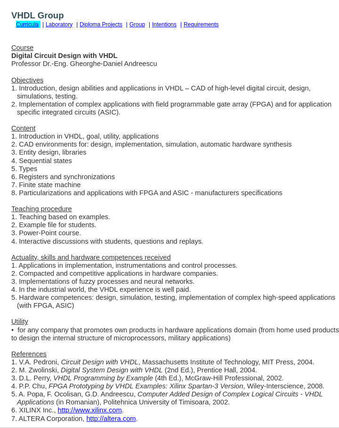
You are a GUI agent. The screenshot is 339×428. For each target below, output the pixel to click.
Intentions (164, 24)
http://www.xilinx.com (90, 410)
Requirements (201, 24)
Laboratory (59, 24)
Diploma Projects (101, 24)
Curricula (27, 24)
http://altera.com (111, 418)
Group (137, 24)
